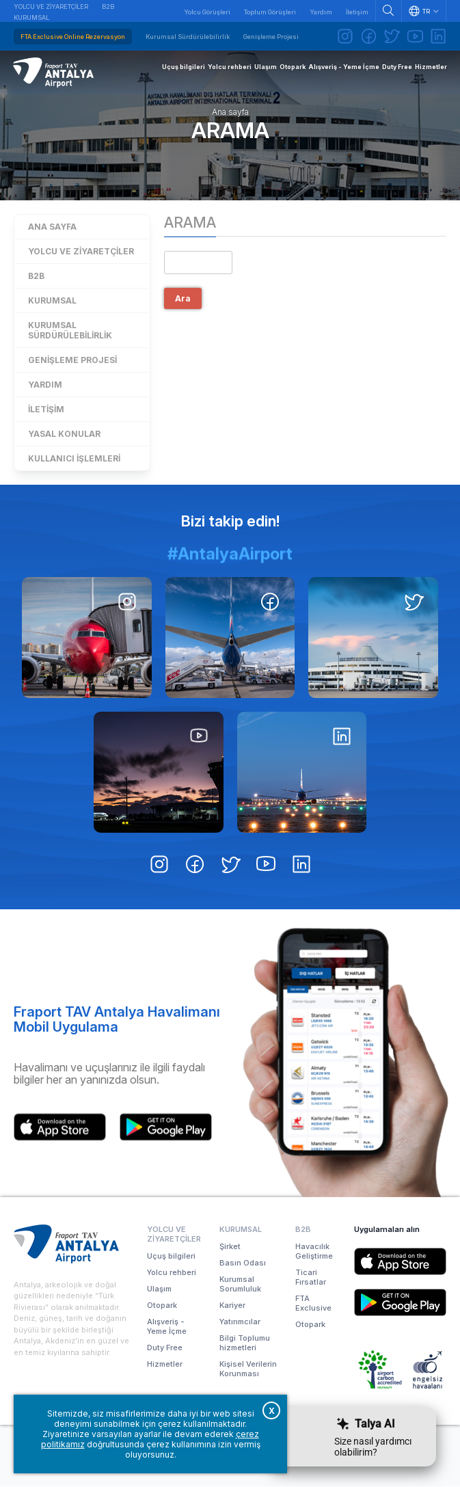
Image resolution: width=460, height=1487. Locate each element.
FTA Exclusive (313, 1303)
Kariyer (232, 1306)
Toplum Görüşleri (270, 12)
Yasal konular (64, 434)
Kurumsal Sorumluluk (240, 1284)
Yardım (321, 12)
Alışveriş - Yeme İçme (167, 1327)
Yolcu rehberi (171, 1273)
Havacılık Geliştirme (314, 1251)
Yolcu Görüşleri (207, 12)
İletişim (357, 12)
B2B (108, 6)
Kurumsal (31, 17)
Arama (230, 131)
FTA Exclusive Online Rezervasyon (73, 36)
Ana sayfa (230, 112)
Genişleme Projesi (271, 36)
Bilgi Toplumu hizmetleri (244, 1343)
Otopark (162, 1306)
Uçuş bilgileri (171, 1256)
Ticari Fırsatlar (310, 1277)
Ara (183, 300)
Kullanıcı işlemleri (74, 459)
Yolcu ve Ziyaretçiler (51, 6)
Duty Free (164, 1348)
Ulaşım (159, 1289)
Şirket (230, 1247)
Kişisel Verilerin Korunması (248, 1369)
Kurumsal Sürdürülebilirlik (188, 36)
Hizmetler (164, 1364)
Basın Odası (242, 1263)
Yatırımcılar (239, 1322)
